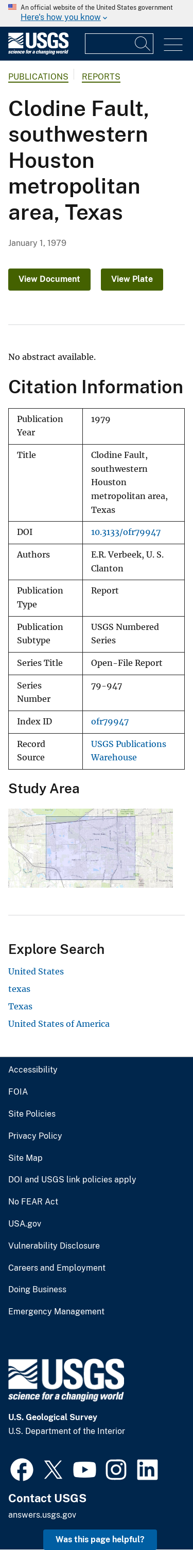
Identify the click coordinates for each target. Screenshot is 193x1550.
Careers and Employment (57, 1268)
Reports (101, 77)
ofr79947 (110, 721)
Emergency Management (56, 1311)
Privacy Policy (35, 1136)
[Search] (143, 43)
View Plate (132, 279)
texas (19, 989)
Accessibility (33, 1070)
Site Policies (32, 1114)
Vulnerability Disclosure (54, 1246)
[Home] (38, 52)
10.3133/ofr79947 (126, 532)
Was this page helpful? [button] (100, 1539)
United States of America (59, 1024)
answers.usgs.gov (42, 1515)
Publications (38, 77)
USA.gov (24, 1224)
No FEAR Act (33, 1202)
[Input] (119, 43)
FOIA (18, 1092)
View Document (49, 279)
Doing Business (37, 1289)
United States (36, 971)
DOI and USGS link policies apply (72, 1179)
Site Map (25, 1158)
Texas (20, 1006)
